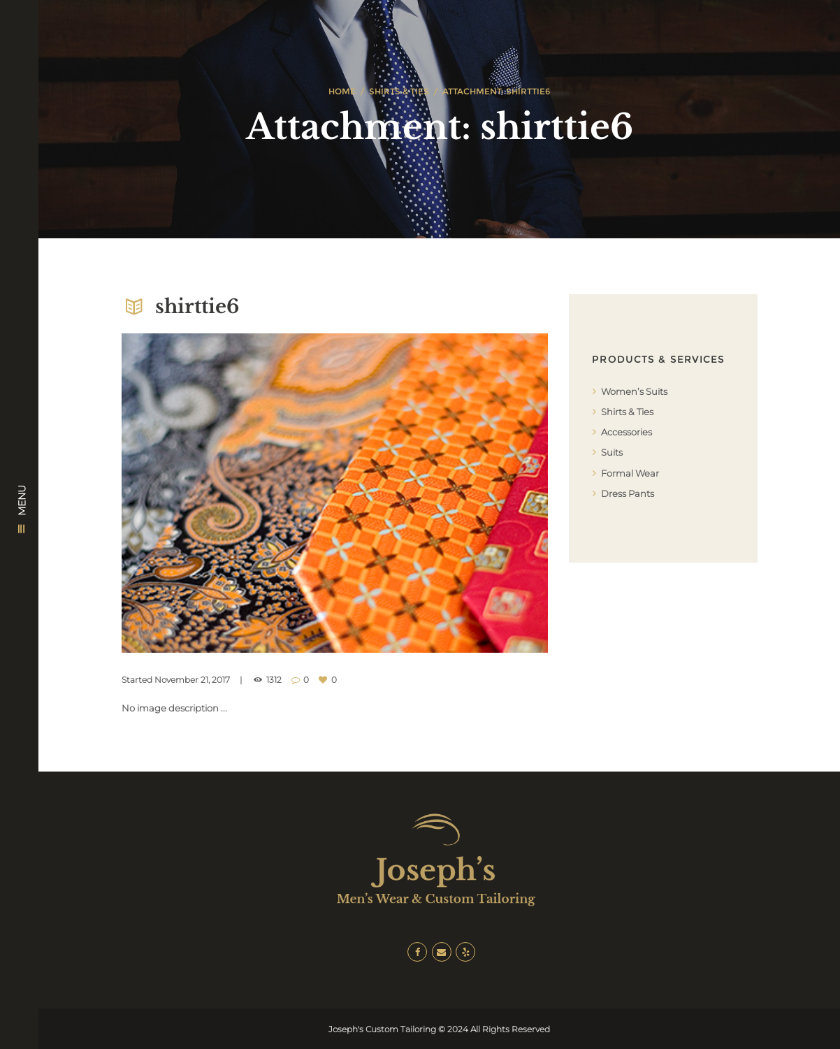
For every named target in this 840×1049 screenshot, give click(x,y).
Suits (612, 452)
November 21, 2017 (192, 680)
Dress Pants (627, 493)
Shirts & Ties (399, 91)
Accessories (626, 431)
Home (342, 91)
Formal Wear (630, 473)
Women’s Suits (634, 391)
